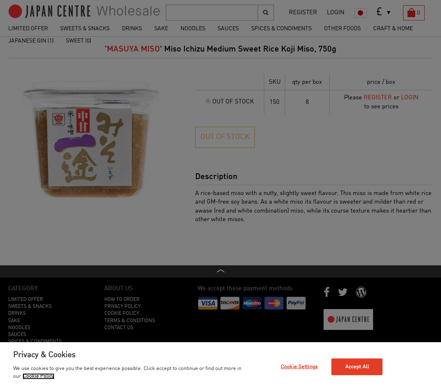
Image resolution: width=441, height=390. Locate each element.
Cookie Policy (38, 376)
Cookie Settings (299, 366)
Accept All (357, 366)
